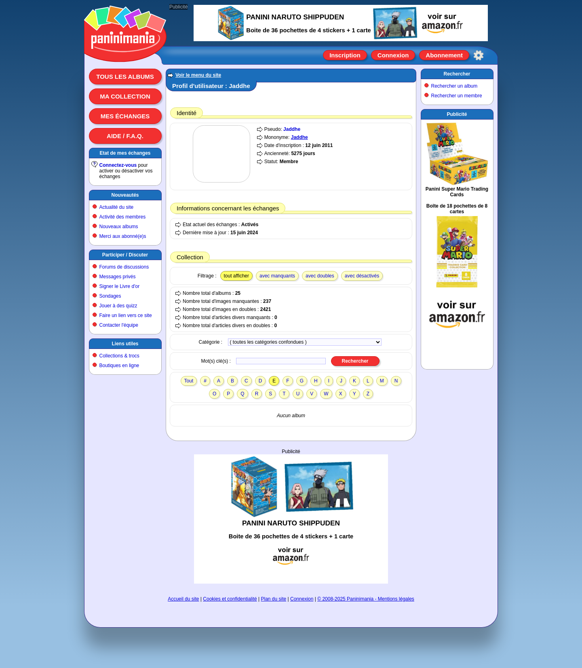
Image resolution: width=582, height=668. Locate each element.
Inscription (345, 55)
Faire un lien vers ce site (125, 315)
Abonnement (444, 55)
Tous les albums (125, 76)
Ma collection (125, 96)
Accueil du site (183, 599)
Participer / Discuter (125, 255)
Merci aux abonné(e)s (122, 236)
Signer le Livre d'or (119, 286)
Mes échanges (125, 116)
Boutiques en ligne (119, 365)
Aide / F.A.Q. (125, 135)
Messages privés (117, 276)
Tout (189, 381)
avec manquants (277, 276)
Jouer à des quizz (118, 306)
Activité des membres (122, 217)
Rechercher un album (454, 86)
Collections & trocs (119, 356)
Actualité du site (116, 207)
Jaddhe (291, 129)
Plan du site (274, 599)
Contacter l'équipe (118, 325)
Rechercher (456, 74)
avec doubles (320, 276)
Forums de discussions (124, 267)
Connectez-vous (118, 165)
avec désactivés (362, 276)
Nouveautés (125, 195)
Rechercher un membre (456, 96)
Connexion (393, 55)
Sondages (110, 296)
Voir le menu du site (198, 75)
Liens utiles (125, 344)
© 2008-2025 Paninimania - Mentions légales (365, 599)
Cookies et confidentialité (230, 599)
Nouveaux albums (118, 226)
